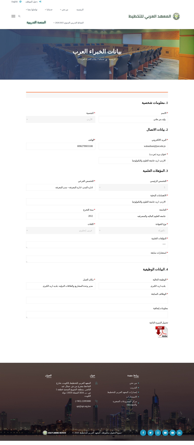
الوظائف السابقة (153, 298)
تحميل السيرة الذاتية (158, 327)
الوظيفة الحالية (154, 284)
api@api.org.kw (84, 410)
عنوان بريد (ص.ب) (152, 158)
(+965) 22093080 (83, 405)
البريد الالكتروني (153, 144)
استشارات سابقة (153, 257)
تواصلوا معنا (35, 10)
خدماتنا (51, 10)
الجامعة (157, 214)
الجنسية (84, 117)
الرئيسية (77, 10)
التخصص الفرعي (80, 185)
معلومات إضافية (160, 312)
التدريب (133, 392)
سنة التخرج (83, 214)
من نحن (64, 10)
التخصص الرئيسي (153, 185)
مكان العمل (82, 284)
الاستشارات (131, 401)
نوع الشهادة (156, 228)
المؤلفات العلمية (153, 242)
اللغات (85, 228)
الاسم (158, 117)
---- (97, 249)
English (15, 1)
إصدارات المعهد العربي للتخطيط (122, 396)
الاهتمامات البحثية (153, 199)
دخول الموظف (33, 1)
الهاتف (85, 144)
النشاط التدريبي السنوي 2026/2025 (68, 26)
